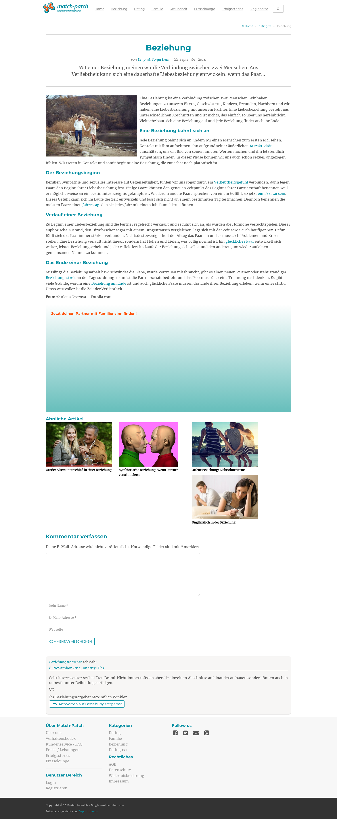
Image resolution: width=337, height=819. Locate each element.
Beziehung (118, 9)
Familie (157, 9)
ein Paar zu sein (271, 193)
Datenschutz (120, 770)
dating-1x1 (265, 26)
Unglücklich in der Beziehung (213, 522)
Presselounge (203, 9)
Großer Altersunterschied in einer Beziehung (78, 470)
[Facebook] (175, 733)
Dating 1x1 (118, 750)
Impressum (119, 781)
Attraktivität (261, 146)
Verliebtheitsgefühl (231, 182)
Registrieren (56, 788)
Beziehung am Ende (108, 283)
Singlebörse (258, 9)
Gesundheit (178, 9)
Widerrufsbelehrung (126, 775)
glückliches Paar (240, 241)
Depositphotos (88, 811)
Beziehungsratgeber (65, 662)
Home (99, 9)
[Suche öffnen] (277, 9)
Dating (139, 9)
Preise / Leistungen (63, 750)
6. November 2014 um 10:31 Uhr (76, 668)
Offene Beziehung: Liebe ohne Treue (218, 470)
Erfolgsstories (232, 9)
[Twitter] (185, 733)
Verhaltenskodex (61, 738)
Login (51, 782)
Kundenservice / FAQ (64, 744)
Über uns (53, 732)
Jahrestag (90, 205)
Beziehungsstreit (61, 277)
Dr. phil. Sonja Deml (154, 59)
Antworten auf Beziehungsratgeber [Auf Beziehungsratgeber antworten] (87, 704)
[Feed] (206, 733)
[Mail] (196, 733)
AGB (112, 764)
